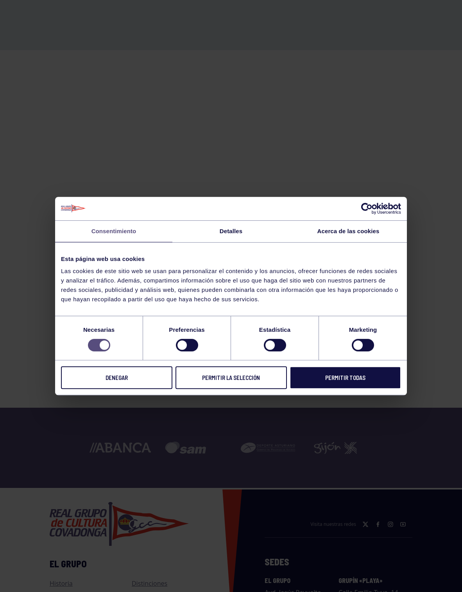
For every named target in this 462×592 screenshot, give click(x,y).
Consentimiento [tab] (113, 231)
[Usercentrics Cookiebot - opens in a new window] (367, 208)
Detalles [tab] (231, 231)
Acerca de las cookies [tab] (348, 231)
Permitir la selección (231, 377)
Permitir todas (345, 377)
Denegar (117, 377)
